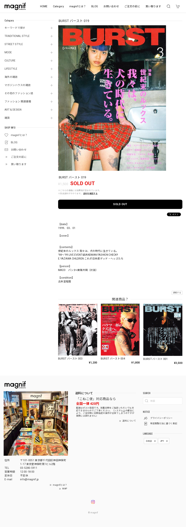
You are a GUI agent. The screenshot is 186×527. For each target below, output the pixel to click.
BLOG (94, 6)
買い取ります (153, 6)
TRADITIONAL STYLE (17, 36)
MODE (8, 52)
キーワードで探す (15, 27)
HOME (43, 6)
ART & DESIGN (13, 109)
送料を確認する (90, 193)
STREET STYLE (14, 44)
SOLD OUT (120, 204)
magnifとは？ (77, 6)
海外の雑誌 (11, 76)
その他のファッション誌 (19, 93)
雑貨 (7, 117)
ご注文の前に (132, 6)
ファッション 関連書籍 (18, 101)
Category (58, 6)
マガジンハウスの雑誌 (18, 85)
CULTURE (10, 60)
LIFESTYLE (11, 68)
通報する (177, 293)
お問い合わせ (111, 6)
